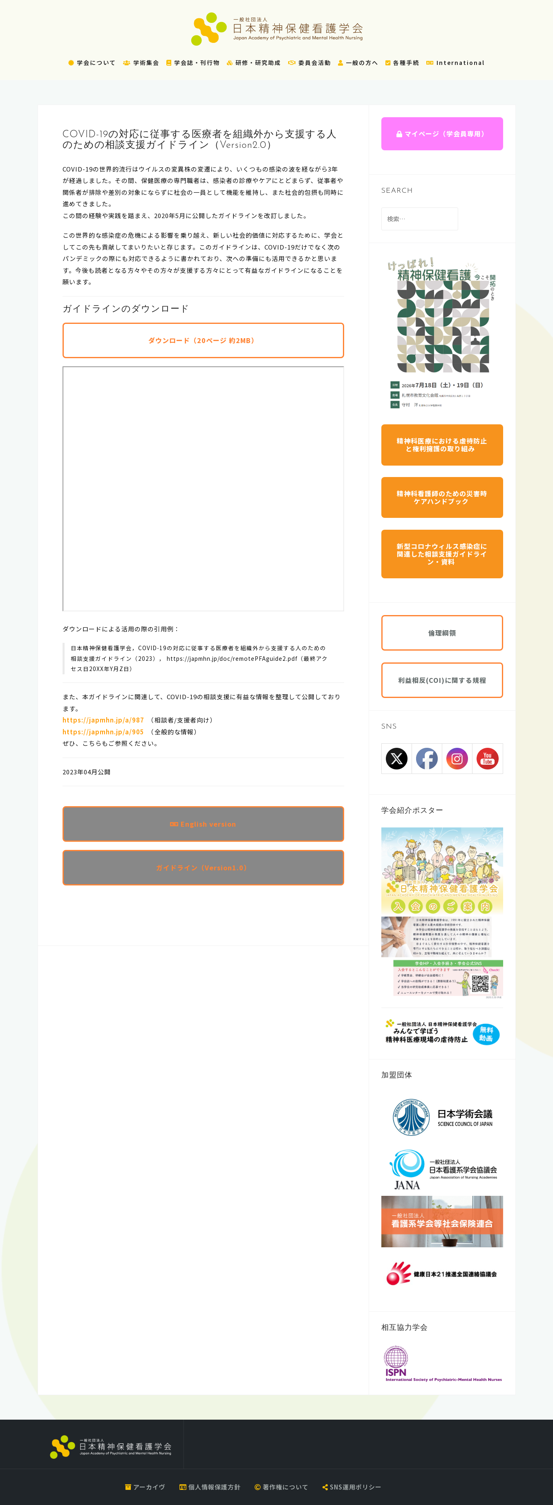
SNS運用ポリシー (352, 1487)
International (455, 62)
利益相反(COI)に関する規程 (442, 680)
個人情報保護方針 (210, 1487)
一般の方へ (358, 62)
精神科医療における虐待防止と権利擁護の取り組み (442, 444)
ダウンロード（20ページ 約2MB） (203, 340)
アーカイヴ (145, 1487)
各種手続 (402, 62)
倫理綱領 (442, 633)
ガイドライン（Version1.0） (203, 867)
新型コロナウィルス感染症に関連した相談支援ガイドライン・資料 (442, 553)
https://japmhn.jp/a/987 (103, 720)
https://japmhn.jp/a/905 (103, 731)
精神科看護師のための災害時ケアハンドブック (442, 497)
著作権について (282, 1487)
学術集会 (141, 62)
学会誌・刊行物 (193, 62)
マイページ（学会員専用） (442, 133)
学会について (92, 62)
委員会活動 (309, 62)
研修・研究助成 (254, 62)
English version (203, 824)
